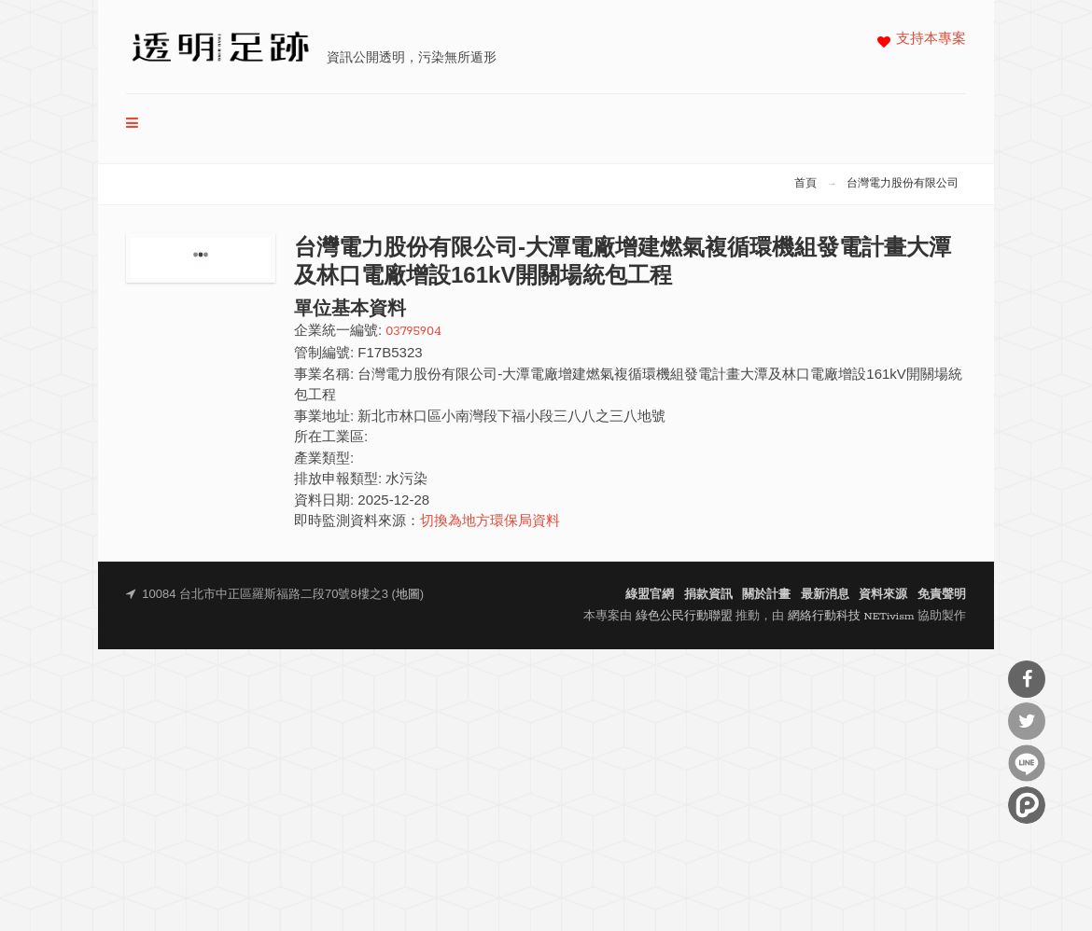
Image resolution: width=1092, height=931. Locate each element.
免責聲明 (941, 595)
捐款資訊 (708, 595)
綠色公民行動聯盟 (684, 616)
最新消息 (825, 595)
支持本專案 (931, 40)
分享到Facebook (1026, 679)
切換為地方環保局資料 (490, 522)
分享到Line (1026, 763)
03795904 (413, 332)
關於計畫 (766, 595)
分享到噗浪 (1026, 805)
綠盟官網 (649, 595)
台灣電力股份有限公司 (903, 183)
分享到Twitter (1026, 721)
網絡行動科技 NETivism (851, 616)
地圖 (408, 595)
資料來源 (883, 595)
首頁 (805, 183)
